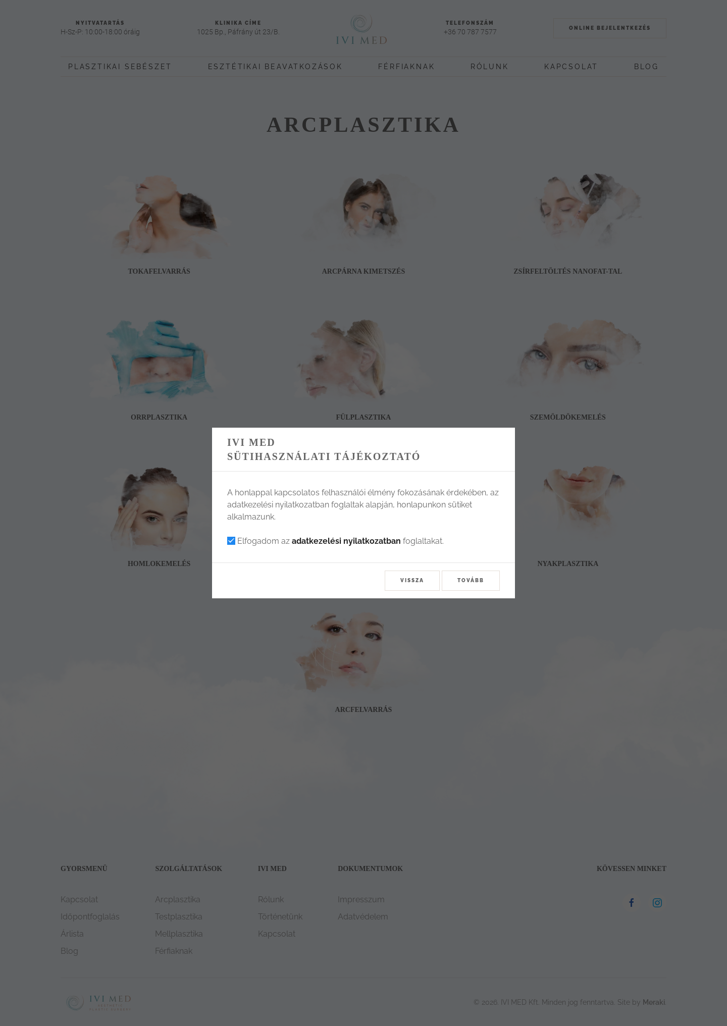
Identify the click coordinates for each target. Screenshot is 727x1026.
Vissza (412, 580)
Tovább (470, 580)
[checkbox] (231, 541)
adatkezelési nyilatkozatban (346, 541)
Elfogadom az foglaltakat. (335, 541)
